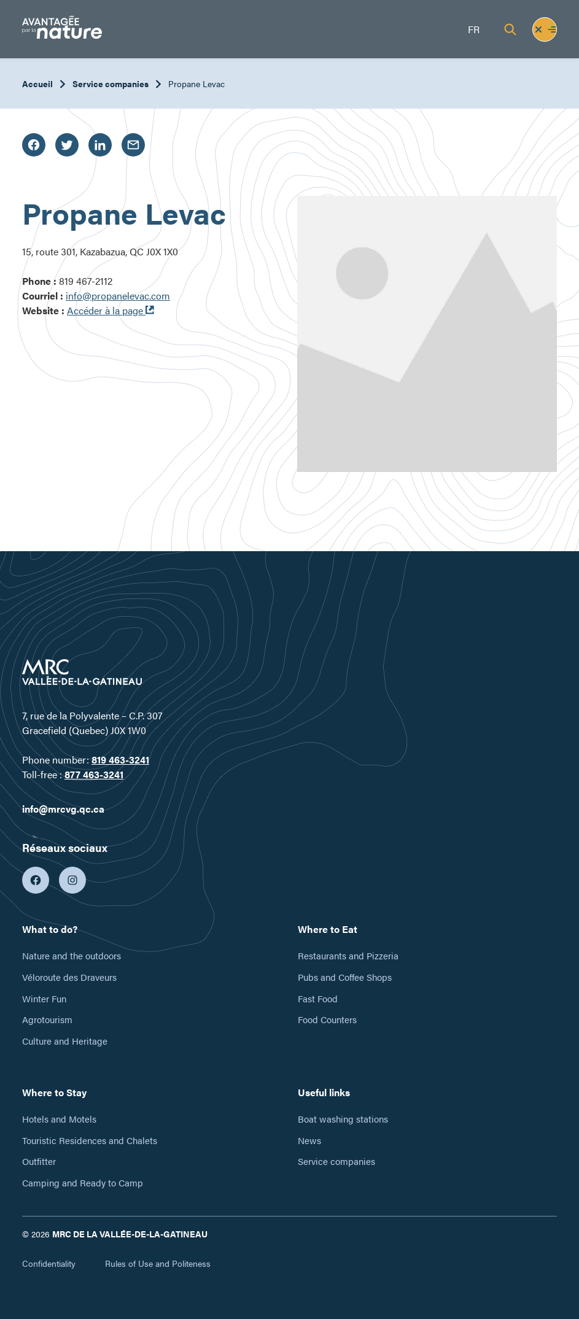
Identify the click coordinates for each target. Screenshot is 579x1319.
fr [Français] (474, 29)
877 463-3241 (93, 774)
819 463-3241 (120, 759)
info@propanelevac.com (118, 295)
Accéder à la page (110, 310)
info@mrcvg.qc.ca (63, 809)
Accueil (37, 83)
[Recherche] (510, 29)
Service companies (110, 83)
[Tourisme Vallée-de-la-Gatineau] (62, 29)
